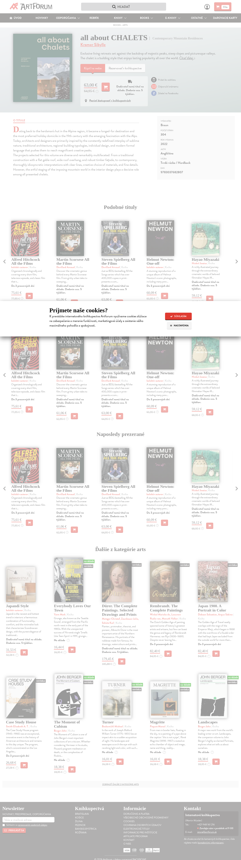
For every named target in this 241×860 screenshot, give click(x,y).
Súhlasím (178, 316)
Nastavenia (179, 325)
